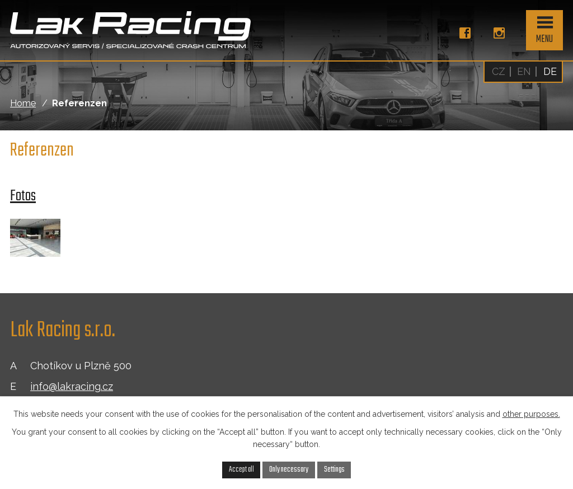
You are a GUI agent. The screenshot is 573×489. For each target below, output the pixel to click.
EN (524, 71)
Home (23, 103)
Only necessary (288, 469)
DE (550, 71)
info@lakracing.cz (71, 386)
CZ (498, 71)
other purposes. (531, 414)
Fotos (23, 196)
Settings (334, 469)
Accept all (241, 469)
